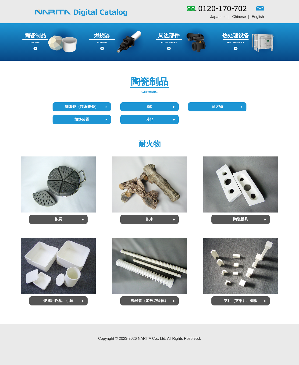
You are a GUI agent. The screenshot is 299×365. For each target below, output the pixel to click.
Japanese (218, 17)
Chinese (239, 17)
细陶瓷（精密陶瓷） (82, 107)
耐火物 (217, 107)
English (258, 17)
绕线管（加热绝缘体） (149, 301)
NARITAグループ (81, 12)
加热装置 (81, 119)
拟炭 (58, 219)
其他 (149, 119)
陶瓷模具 (240, 219)
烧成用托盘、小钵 (58, 301)
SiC (149, 107)
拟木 (149, 219)
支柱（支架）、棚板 (240, 301)
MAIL (260, 9)
